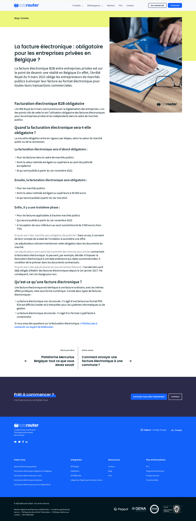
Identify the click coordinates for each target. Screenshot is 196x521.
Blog (16, 18)
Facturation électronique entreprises (28, 480)
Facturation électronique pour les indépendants (32, 484)
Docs (110, 475)
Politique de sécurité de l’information (36, 512)
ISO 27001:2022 (28, 514)
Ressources (114, 460)
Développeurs (95, 5)
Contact (130, 5)
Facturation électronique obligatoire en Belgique (33, 471)
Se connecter (157, 5)
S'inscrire (175, 5)
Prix (120, 5)
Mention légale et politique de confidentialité (31, 509)
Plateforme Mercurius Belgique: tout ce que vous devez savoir (54, 361)
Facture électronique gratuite (25, 466)
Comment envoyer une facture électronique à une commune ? (102, 361)
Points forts (20, 460)
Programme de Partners (155, 471)
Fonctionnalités (152, 480)
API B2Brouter (76, 475)
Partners (111, 5)
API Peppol (75, 466)
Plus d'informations (156, 460)
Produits (78, 5)
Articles (25, 18)
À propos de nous (152, 475)
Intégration (76, 460)
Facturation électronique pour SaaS (28, 475)
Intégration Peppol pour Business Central (86, 480)
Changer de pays (159, 430)
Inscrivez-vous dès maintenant (148, 396)
